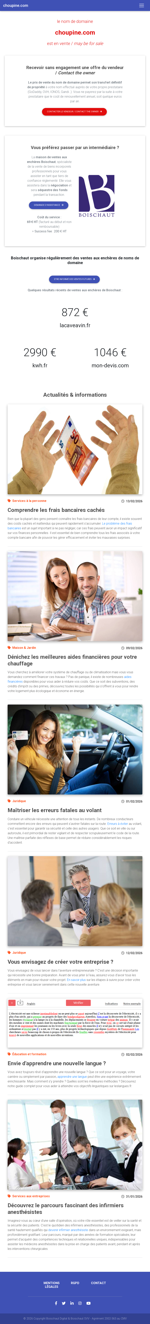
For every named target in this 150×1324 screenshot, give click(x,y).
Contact (98, 1283)
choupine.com (75, 32)
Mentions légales (52, 1285)
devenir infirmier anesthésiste (68, 1230)
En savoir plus (76, 980)
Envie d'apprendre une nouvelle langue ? (57, 1063)
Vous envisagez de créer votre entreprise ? (60, 962)
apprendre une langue (72, 1077)
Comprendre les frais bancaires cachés (56, 510)
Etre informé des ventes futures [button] (74, 279)
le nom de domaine (75, 21)
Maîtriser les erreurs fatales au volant (55, 810)
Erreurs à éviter (117, 824)
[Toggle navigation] (141, 5)
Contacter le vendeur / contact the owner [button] (74, 111)
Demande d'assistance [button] (48, 205)
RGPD (75, 1283)
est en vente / (75, 43)
